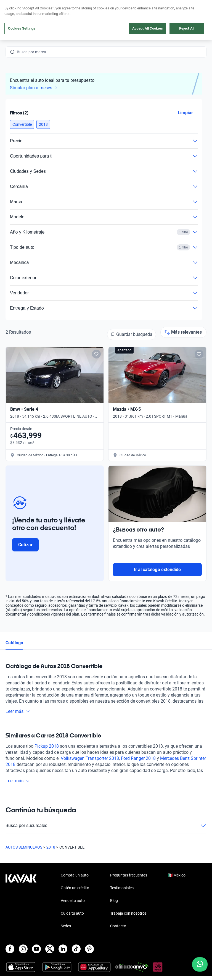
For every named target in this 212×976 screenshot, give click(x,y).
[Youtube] (36, 948)
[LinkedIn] (63, 948)
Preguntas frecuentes (128, 875)
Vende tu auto (73, 900)
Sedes (66, 926)
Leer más (18, 711)
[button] (22, 124)
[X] (49, 948)
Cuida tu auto (72, 913)
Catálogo (14, 642)
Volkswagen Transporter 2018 (90, 758)
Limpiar (185, 112)
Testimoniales (122, 888)
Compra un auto (75, 875)
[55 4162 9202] (180, 16)
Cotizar (25, 544)
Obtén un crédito (75, 888)
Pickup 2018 (47, 746)
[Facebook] (10, 948)
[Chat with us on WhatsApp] (200, 964)
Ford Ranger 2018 (138, 758)
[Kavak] (13, 16)
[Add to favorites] (96, 354)
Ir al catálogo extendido (157, 569)
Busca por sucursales (106, 826)
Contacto (118, 926)
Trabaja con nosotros (128, 913)
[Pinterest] (89, 948)
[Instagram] (23, 948)
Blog (114, 900)
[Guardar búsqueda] (131, 334)
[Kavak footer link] (21, 901)
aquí (148, 4)
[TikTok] (76, 948)
